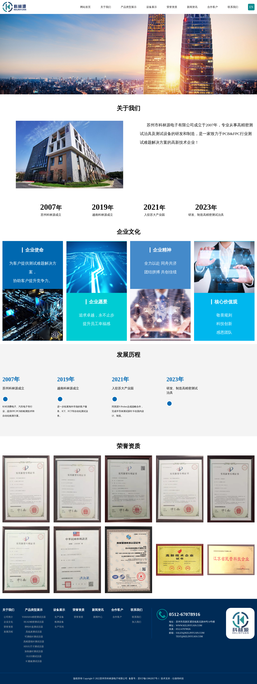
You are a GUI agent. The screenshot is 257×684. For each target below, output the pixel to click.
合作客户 (212, 7)
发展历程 (8, 632)
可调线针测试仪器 (34, 636)
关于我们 (105, 7)
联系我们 (233, 7)
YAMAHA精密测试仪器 (34, 617)
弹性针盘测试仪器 (34, 627)
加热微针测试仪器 (34, 651)
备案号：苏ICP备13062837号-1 (144, 678)
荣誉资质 (172, 7)
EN (251, 7)
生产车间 (59, 627)
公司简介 (8, 617)
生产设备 (59, 617)
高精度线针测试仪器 (33, 641)
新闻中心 (97, 617)
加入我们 (136, 622)
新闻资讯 (192, 7)
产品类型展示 (129, 7)
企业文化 (8, 622)
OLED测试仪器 (33, 656)
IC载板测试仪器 (34, 661)
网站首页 (85, 7)
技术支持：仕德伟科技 (172, 678)
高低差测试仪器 (34, 632)
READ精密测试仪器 (34, 622)
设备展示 (151, 7)
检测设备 (59, 622)
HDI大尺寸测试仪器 (34, 646)
